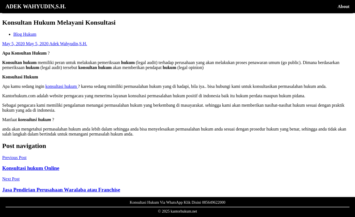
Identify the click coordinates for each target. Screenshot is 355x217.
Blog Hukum (24, 34)
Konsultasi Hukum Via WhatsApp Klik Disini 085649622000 (177, 202)
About (343, 6)
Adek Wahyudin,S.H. (68, 43)
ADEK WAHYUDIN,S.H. (36, 6)
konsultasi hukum (61, 86)
